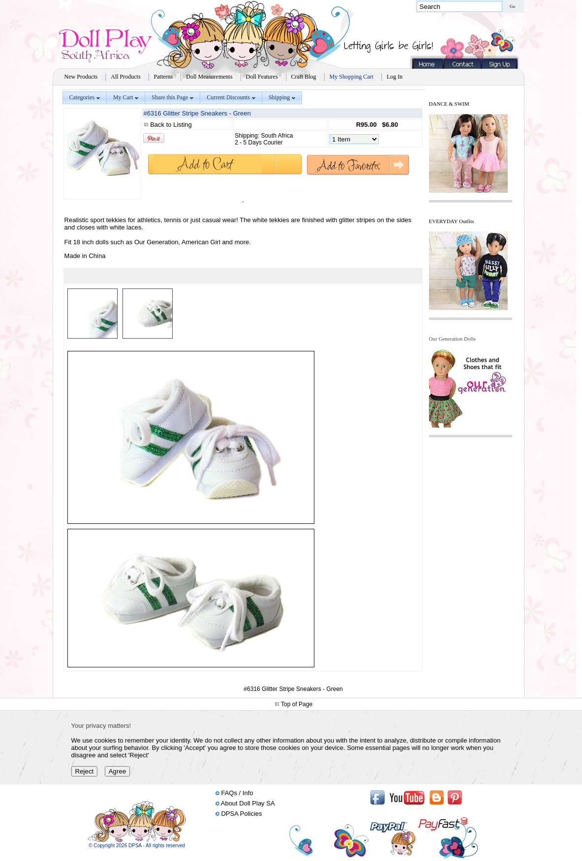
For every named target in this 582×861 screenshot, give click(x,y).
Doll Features (262, 76)
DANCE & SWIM (449, 104)
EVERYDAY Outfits (451, 221)
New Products (81, 76)
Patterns (163, 76)
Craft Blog (303, 76)
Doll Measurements (209, 76)
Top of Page (296, 704)
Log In (394, 76)
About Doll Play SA (248, 803)
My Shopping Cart (351, 76)
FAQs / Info (237, 793)
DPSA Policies (241, 813)
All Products (125, 76)
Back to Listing (171, 124)
